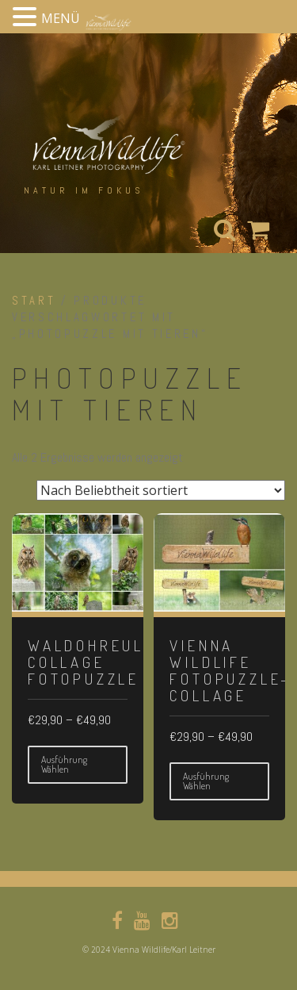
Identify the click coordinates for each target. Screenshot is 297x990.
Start (33, 301)
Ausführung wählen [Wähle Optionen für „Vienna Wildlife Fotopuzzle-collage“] (206, 781)
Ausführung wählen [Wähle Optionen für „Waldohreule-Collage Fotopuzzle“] (64, 764)
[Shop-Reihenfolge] (160, 490)
